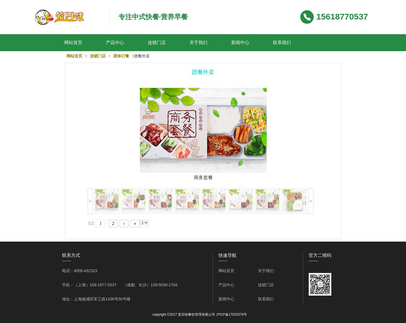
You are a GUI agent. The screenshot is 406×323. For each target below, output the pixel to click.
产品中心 (115, 42)
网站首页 (73, 42)
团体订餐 (121, 56)
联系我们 (282, 42)
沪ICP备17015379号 (231, 315)
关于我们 (198, 42)
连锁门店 (157, 42)
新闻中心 (240, 42)
